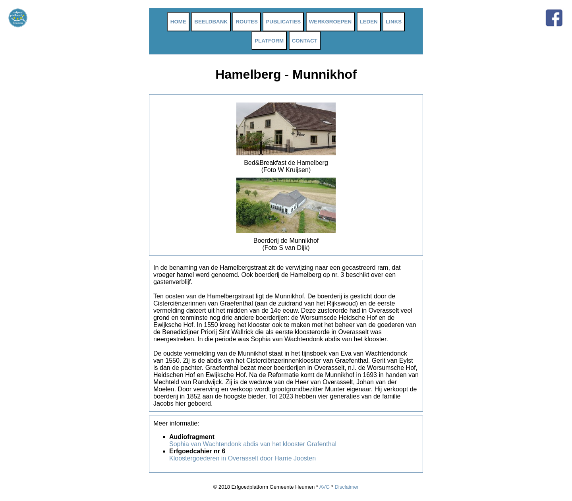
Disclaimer (346, 487)
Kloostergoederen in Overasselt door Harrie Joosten (242, 458)
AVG (324, 487)
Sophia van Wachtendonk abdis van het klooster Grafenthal (252, 444)
